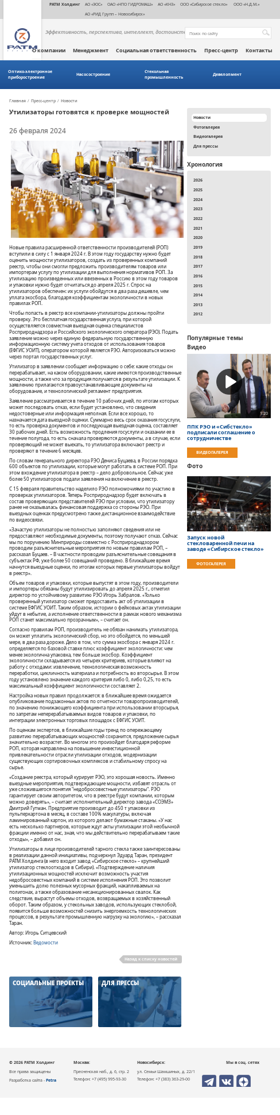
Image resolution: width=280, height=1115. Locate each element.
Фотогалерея (206, 127)
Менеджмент (90, 50)
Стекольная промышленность (164, 74)
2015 (198, 285)
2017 (198, 266)
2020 (198, 237)
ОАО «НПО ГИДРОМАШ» (130, 4)
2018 (198, 257)
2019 (198, 247)
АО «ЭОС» (93, 4)
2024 (198, 199)
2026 (198, 180)
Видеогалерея (208, 136)
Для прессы (205, 146)
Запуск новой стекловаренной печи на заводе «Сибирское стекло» (225, 543)
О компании (48, 50)
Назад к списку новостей (151, 959)
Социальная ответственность (156, 50)
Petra (51, 1080)
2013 (198, 304)
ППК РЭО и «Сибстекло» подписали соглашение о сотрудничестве (221, 432)
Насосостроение (93, 74)
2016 (198, 276)
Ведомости (45, 943)
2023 (198, 208)
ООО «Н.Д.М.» (245, 4)
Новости (69, 101)
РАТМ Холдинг (64, 4)
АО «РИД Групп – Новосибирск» (115, 14)
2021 (198, 228)
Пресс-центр (221, 50)
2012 (198, 314)
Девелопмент (227, 74)
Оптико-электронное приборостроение (30, 74)
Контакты (259, 50)
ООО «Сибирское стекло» (203, 4)
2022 (198, 218)
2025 (198, 189)
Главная (17, 101)
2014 (198, 295)
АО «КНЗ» (166, 4)
